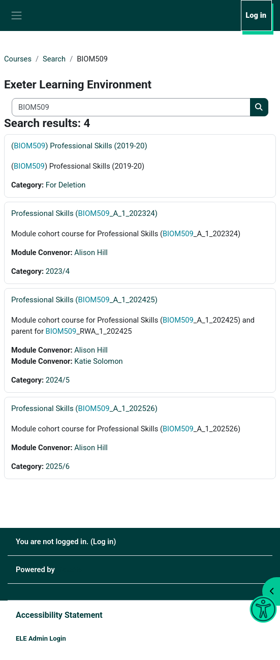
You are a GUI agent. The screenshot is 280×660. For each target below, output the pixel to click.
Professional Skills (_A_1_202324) (84, 213)
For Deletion (66, 185)
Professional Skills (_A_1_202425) (84, 299)
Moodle (69, 569)
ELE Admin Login (41, 638)
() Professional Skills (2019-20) (79, 145)
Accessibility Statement (59, 615)
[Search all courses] (131, 107)
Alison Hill (91, 252)
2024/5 (58, 380)
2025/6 (58, 466)
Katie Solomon (98, 361)
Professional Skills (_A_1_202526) (84, 408)
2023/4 (58, 271)
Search (54, 59)
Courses (18, 59)
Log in (255, 15)
